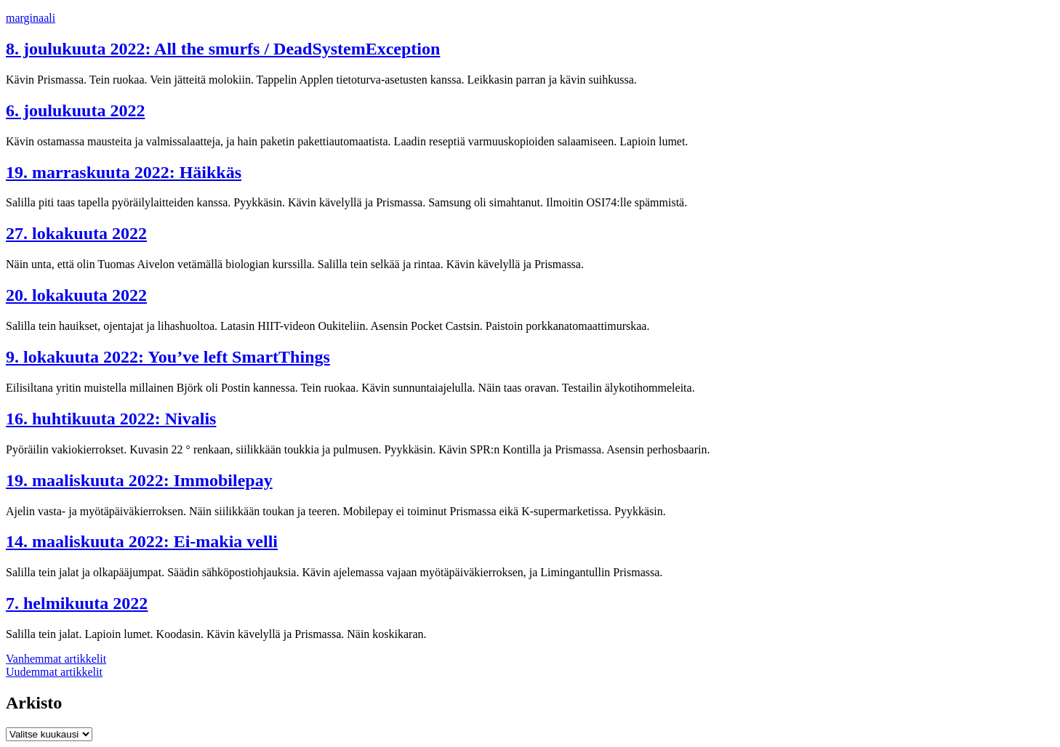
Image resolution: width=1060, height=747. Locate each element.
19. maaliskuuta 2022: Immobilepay (139, 480)
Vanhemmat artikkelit (56, 659)
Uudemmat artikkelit (54, 672)
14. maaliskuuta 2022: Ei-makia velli (142, 541)
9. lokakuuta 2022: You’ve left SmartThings (168, 356)
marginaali (30, 18)
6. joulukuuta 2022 (75, 110)
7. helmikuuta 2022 (77, 603)
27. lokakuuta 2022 (76, 233)
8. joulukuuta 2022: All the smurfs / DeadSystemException (223, 48)
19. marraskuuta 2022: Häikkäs (123, 172)
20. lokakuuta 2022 (76, 295)
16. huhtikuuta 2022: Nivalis (111, 418)
